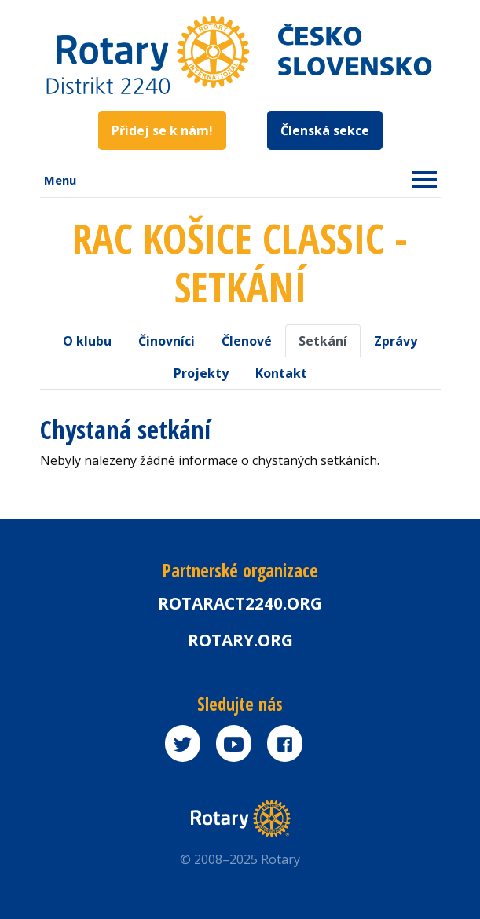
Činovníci (166, 341)
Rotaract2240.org (240, 603)
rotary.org (240, 640)
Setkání (323, 341)
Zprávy (395, 341)
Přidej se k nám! (162, 130)
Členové (247, 341)
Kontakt (281, 373)
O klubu (87, 341)
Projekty (201, 373)
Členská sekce (324, 130)
